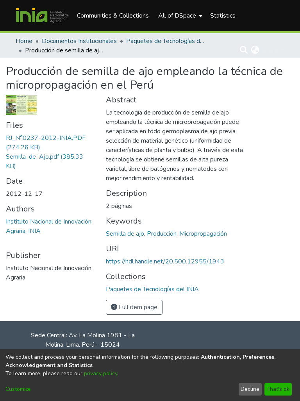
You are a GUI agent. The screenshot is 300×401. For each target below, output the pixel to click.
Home (24, 41)
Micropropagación (203, 233)
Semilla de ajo (125, 233)
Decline (250, 389)
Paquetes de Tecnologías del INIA (165, 41)
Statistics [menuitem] (223, 15)
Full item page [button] (134, 307)
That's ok (277, 389)
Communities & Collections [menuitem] (113, 15)
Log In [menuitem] (270, 50)
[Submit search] (244, 50)
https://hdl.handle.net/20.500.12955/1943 (165, 261)
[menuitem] (179, 15)
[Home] (42, 15)
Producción (162, 233)
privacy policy (100, 373)
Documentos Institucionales (79, 41)
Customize (18, 389)
